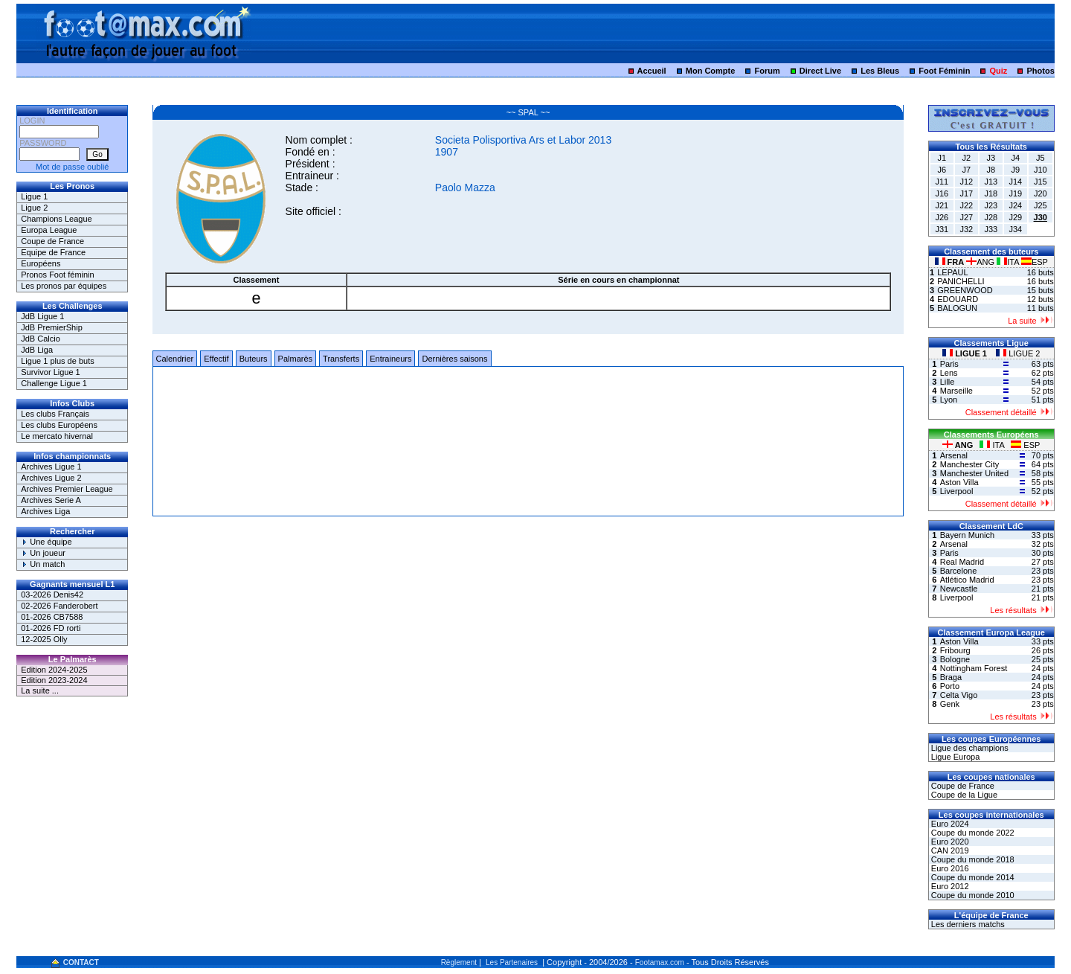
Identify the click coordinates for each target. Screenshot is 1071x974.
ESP (1034, 261)
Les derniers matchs (967, 924)
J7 (966, 169)
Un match (43, 564)
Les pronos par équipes (63, 285)
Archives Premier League (67, 488)
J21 (941, 205)
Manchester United (974, 473)
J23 (990, 205)
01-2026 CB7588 (52, 616)
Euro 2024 (949, 823)
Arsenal (954, 455)
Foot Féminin (944, 70)
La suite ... (40, 690)
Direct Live (820, 70)
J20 (1040, 193)
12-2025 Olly (44, 639)
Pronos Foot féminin (57, 274)
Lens (949, 372)
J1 (941, 157)
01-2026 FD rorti (50, 628)
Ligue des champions (969, 747)
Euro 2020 (949, 841)
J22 (966, 205)
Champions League (56, 218)
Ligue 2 (34, 207)
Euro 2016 (949, 868)
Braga (951, 677)
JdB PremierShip (52, 327)
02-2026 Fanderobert (59, 605)
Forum (767, 70)
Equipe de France (53, 252)
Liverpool (957, 491)
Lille (947, 381)
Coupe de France (52, 241)
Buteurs (253, 358)
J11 (941, 181)
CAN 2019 (949, 850)
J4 (1015, 157)
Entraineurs (390, 358)
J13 (990, 181)
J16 (941, 193)
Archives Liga (45, 511)
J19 (1015, 193)
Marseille (956, 390)
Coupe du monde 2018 (971, 859)
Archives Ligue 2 (51, 477)
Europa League (49, 229)
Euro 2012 (949, 886)
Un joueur (43, 552)
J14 (1015, 181)
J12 (966, 181)
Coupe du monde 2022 (971, 832)
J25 (1040, 205)
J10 (1040, 169)
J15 (1040, 181)
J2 (966, 157)
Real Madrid (962, 561)
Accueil (651, 70)
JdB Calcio (40, 338)
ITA (1009, 261)
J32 (966, 229)
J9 (1015, 169)
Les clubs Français (55, 413)
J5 (1040, 157)
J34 (1015, 229)
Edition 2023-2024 (54, 680)
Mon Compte (711, 70)
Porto (949, 686)
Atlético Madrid (967, 579)
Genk (949, 703)
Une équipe (46, 541)
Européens (40, 263)
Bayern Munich (967, 535)
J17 (966, 193)
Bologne (955, 659)
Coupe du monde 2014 (971, 877)
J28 (990, 217)
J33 (990, 229)
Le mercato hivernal (57, 436)
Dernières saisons (454, 358)
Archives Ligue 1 (51, 466)
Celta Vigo (959, 695)
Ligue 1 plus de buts (57, 360)
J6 (941, 169)
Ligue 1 (34, 196)
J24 (1015, 205)
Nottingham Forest (973, 668)
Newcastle (959, 588)
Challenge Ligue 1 (54, 383)
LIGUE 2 (1018, 353)
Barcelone (958, 570)
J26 (941, 217)
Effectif (216, 358)
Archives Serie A (51, 500)
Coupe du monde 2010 (971, 895)
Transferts (341, 358)
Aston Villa (959, 482)
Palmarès (295, 358)
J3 (990, 157)
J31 (941, 229)
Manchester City (969, 464)
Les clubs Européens (59, 424)
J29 (1015, 217)
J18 (990, 193)
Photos (1040, 70)
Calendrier (175, 358)
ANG (981, 261)
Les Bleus (880, 70)
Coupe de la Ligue (963, 794)
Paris (949, 363)
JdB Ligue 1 (42, 316)
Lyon (948, 399)
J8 (990, 169)
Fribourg (955, 650)
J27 (966, 217)
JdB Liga (37, 349)
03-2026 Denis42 (52, 594)
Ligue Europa (954, 756)
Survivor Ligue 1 (50, 372)
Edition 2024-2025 (54, 669)
